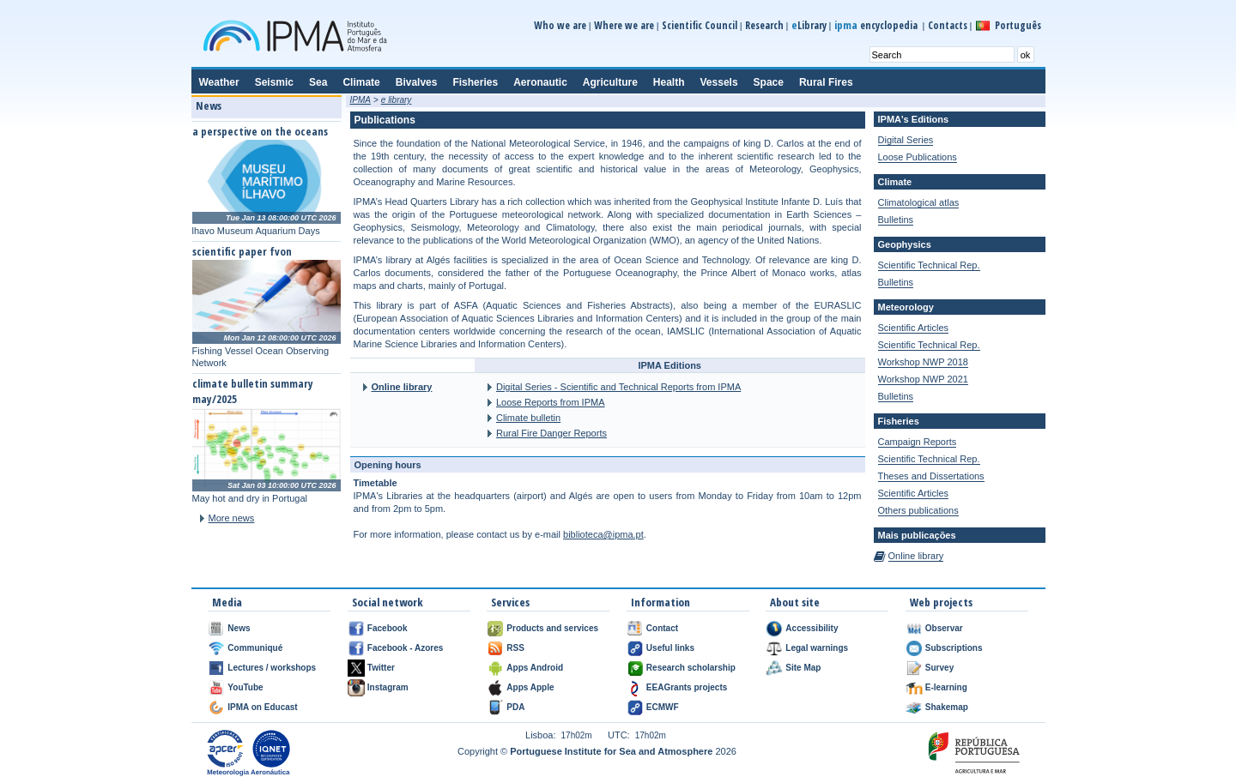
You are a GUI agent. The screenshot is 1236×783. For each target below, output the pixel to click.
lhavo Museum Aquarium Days (256, 231)
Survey (939, 667)
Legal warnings (816, 648)
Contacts (947, 25)
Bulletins (896, 219)
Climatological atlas (919, 202)
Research (764, 25)
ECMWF (662, 707)
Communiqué (254, 648)
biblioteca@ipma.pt (603, 534)
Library (809, 25)
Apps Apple (530, 687)
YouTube (245, 687)
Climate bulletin (528, 418)
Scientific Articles (913, 327)
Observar (944, 628)
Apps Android (534, 667)
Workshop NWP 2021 (923, 379)
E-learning (946, 687)
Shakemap (946, 707)
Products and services (552, 628)
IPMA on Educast (262, 707)
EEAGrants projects (686, 687)
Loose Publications (917, 157)
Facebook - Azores (405, 648)
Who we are (560, 25)
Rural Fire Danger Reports (551, 433)
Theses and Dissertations (931, 476)
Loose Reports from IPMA (550, 402)
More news (232, 518)
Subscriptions (954, 648)
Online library (402, 387)
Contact (662, 628)
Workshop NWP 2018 (923, 362)
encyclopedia (877, 25)
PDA (515, 707)
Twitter (381, 667)
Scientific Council (699, 25)
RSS (515, 648)
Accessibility (811, 628)
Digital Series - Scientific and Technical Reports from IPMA (618, 387)
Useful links (670, 648)
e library (396, 100)
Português (1018, 25)
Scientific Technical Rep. (929, 265)
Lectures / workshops (271, 667)
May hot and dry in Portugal (250, 498)
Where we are (624, 25)
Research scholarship (691, 667)
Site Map (803, 667)
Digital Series (906, 140)
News (238, 628)
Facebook (387, 628)
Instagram (388, 687)
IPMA (360, 100)
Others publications (918, 510)
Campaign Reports (917, 442)
